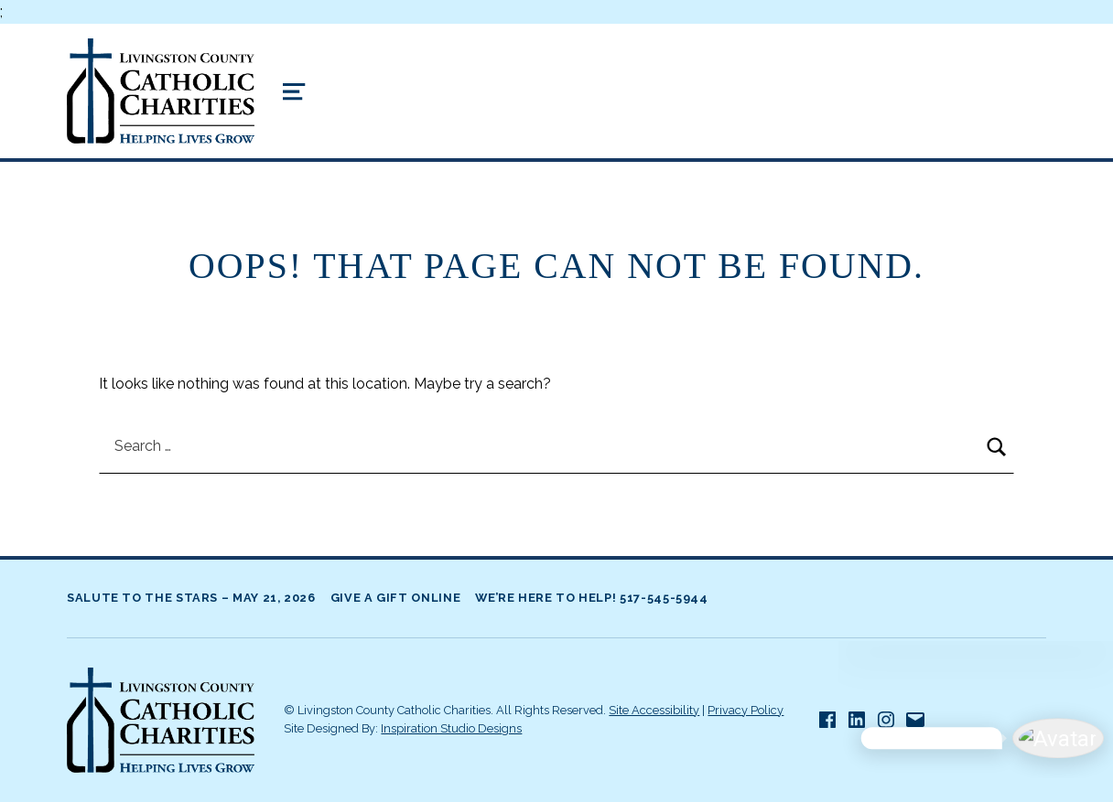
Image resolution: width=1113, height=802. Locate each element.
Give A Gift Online (395, 597)
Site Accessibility (654, 710)
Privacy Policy (745, 710)
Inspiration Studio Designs (451, 728)
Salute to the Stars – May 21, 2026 (191, 597)
